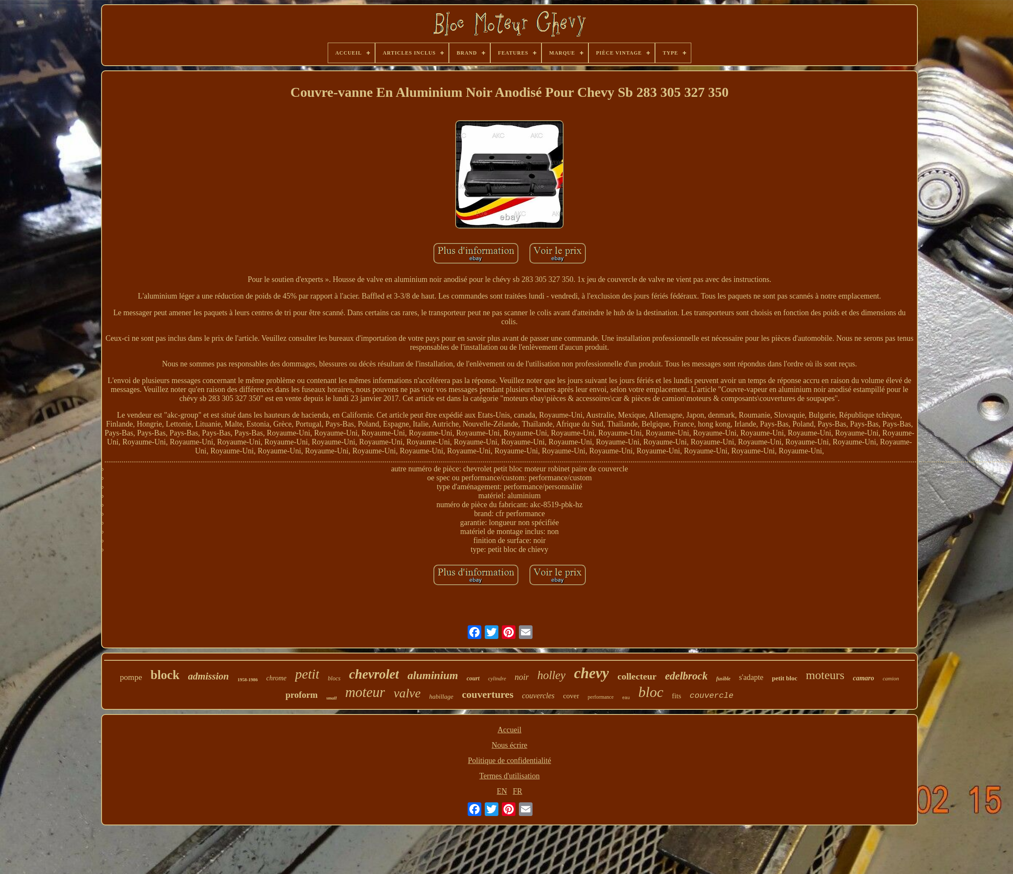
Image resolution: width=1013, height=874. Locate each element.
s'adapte (751, 677)
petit (307, 674)
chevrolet (374, 674)
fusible (723, 679)
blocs (334, 678)
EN (502, 791)
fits (676, 696)
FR (517, 791)
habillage (441, 696)
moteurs (825, 675)
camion (891, 678)
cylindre (497, 678)
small (331, 697)
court (472, 678)
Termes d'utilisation (509, 776)
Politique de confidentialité (509, 760)
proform (301, 695)
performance (601, 697)
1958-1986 (247, 679)
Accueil (509, 730)
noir (522, 677)
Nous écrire (509, 745)
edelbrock (686, 676)
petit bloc (785, 678)
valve (406, 693)
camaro (863, 678)
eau (626, 698)
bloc (651, 692)
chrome (276, 678)
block (165, 675)
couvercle (712, 695)
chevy (591, 673)
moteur (365, 692)
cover (571, 696)
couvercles (538, 695)
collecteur (637, 676)
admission (208, 676)
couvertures (487, 694)
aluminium (433, 675)
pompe (131, 677)
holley (551, 675)
